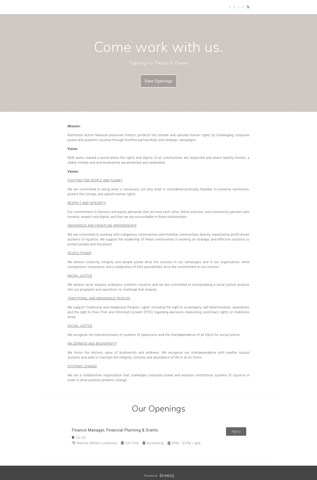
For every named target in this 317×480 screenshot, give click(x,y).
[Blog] (248, 7)
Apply (236, 431)
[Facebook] (234, 7)
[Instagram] (238, 7)
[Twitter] (229, 7)
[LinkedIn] (242, 7)
